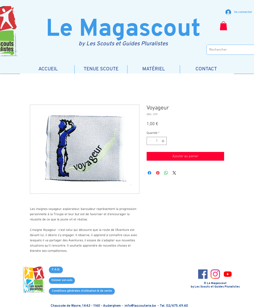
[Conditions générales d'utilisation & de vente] (82, 291)
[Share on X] (174, 172)
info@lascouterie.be (140, 306)
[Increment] (163, 141)
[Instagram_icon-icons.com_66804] (215, 274)
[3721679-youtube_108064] (227, 274)
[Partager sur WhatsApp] (166, 172)
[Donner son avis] (62, 280)
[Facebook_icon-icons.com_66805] (203, 274)
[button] (223, 25)
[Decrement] (150, 141)
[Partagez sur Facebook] (149, 172)
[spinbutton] (157, 141)
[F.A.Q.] (56, 270)
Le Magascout (123, 30)
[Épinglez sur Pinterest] (157, 172)
